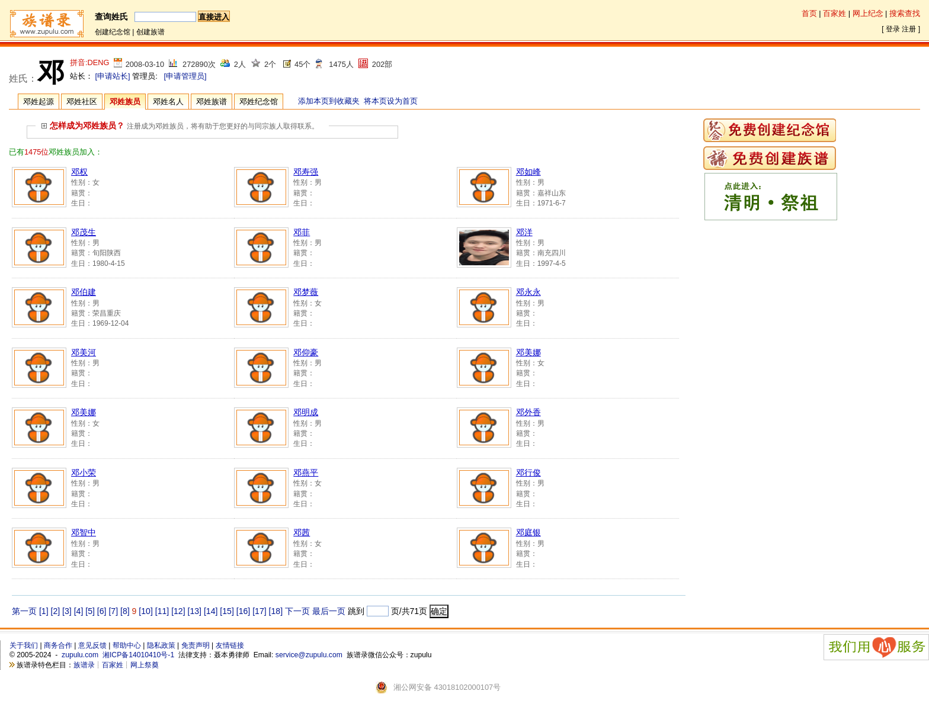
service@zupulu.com (309, 655)
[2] (55, 611)
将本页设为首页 (391, 101)
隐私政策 (161, 645)
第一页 (24, 611)
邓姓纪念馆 (258, 101)
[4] (79, 611)
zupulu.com (80, 655)
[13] (194, 611)
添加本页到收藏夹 (329, 101)
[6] (102, 611)
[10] (145, 611)
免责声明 (195, 645)
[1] (44, 611)
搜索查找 (904, 13)
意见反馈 (92, 645)
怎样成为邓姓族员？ (82, 125)
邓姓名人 (168, 101)
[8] (125, 611)
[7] (113, 611)
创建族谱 (150, 32)
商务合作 (58, 645)
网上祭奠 (144, 665)
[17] (259, 611)
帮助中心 (127, 645)
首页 (809, 13)
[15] (226, 611)
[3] (67, 611)
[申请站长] (112, 76)
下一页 (297, 611)
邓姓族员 (125, 101)
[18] (276, 611)
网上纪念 (868, 13)
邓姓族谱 (211, 101)
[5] (90, 611)
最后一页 (328, 611)
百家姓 (834, 13)
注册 (909, 29)
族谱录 (84, 665)
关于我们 (23, 645)
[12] (178, 611)
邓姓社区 (81, 101)
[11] (162, 611)
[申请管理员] (185, 76)
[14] (210, 611)
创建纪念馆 (112, 32)
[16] (243, 611)
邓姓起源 (38, 101)
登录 (893, 29)
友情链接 (230, 645)
